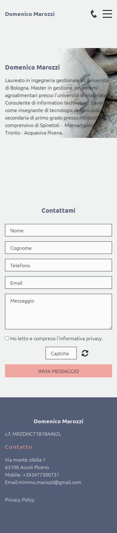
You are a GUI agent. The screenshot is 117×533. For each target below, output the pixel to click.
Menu (107, 10)
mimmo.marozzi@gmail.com (49, 481)
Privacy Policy (20, 499)
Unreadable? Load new (85, 353)
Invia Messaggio (58, 370)
